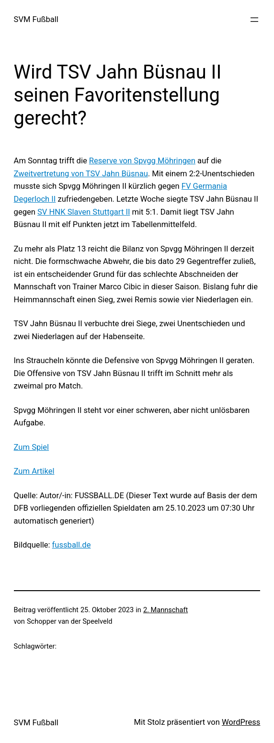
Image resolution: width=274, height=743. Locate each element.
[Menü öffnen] (254, 19)
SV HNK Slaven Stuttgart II (83, 212)
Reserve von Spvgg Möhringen (142, 160)
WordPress (241, 722)
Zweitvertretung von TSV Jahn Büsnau (81, 173)
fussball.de (71, 544)
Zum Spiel (31, 447)
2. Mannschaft (165, 610)
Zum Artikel (34, 471)
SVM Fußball (36, 19)
